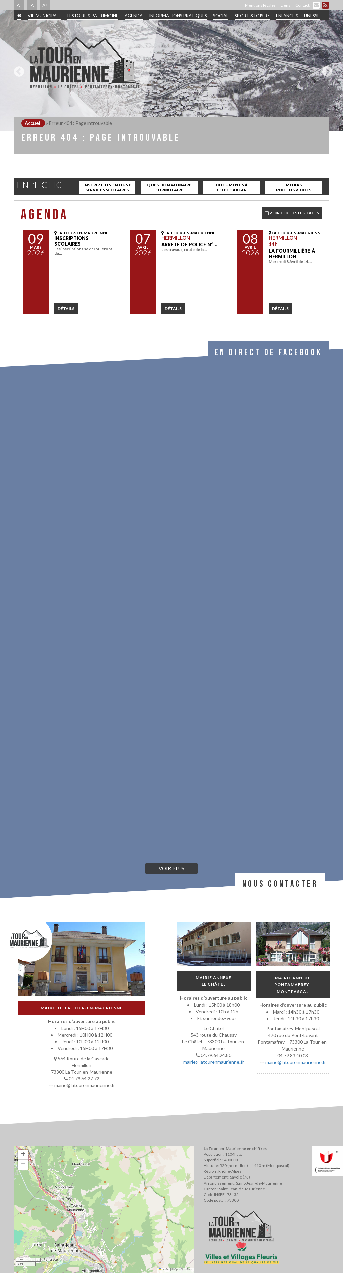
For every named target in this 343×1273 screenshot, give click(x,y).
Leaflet (164, 1269)
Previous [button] (17, 69)
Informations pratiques (178, 15)
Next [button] (325, 69)
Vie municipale (44, 15)
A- (19, 5)
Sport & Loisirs (252, 15)
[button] (23, 1155)
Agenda (134, 15)
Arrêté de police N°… (189, 244)
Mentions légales (260, 5)
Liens (285, 5)
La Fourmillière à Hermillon (292, 253)
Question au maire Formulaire (169, 187)
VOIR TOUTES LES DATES (292, 212)
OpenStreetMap (183, 1269)
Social (220, 15)
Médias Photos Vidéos (293, 187)
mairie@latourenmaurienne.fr (213, 1062)
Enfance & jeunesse (298, 15)
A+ (45, 5)
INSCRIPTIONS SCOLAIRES (71, 241)
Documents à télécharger (232, 187)
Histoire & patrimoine (92, 15)
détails (66, 308)
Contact (302, 5)
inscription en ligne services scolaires (107, 187)
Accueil (33, 123)
